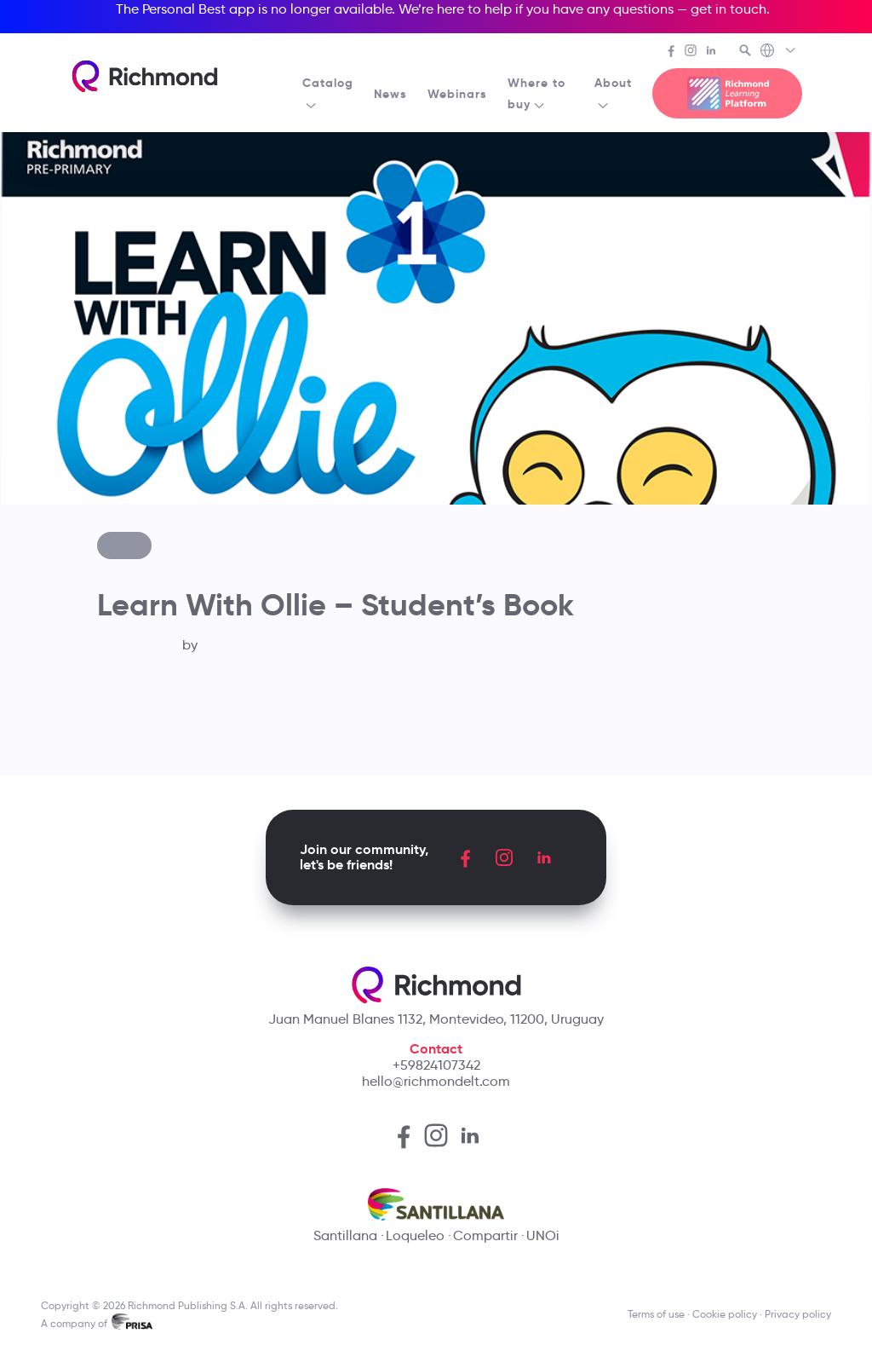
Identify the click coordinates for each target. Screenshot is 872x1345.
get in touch (728, 9)
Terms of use (656, 1313)
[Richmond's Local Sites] (778, 52)
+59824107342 (436, 1065)
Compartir (485, 1235)
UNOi (542, 1235)
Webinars (457, 93)
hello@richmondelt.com (436, 1081)
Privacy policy (798, 1313)
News (390, 93)
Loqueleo (415, 1235)
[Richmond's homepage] (145, 76)
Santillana (345, 1235)
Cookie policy (724, 1313)
